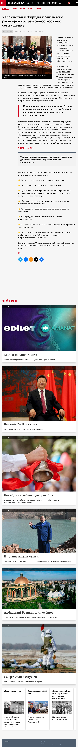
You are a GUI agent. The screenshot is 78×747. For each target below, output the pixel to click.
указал (52, 95)
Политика (29, 31)
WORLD (54, 3)
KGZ (33, 3)
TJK (38, 3)
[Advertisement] (39, 284)
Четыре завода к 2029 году (37, 692)
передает (60, 132)
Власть (22, 31)
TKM (43, 3)
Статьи (14, 9)
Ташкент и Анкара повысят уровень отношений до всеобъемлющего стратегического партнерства (46, 160)
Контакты (7, 741)
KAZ (28, 3)
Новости (5, 9)
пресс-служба (62, 53)
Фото (30, 9)
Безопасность (38, 31)
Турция (17, 31)
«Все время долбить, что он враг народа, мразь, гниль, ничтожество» (61, 694)
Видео (22, 9)
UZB (48, 3)
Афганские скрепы (12, 691)
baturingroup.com (54, 744)
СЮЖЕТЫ (38, 9)
